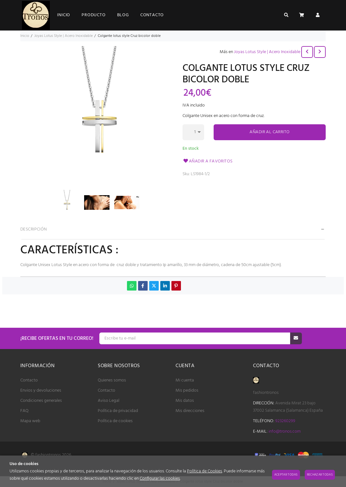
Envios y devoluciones (40, 390)
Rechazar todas (320, 474)
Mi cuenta (185, 380)
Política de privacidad (118, 411)
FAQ (24, 411)
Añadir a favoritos (208, 161)
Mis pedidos (187, 390)
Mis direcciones (190, 411)
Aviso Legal (108, 400)
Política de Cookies (204, 471)
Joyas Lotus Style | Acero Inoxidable (267, 52)
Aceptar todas (286, 474)
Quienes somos (112, 380)
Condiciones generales (41, 400)
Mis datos (185, 400)
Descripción (33, 229)
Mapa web (30, 421)
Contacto (29, 380)
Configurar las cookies (160, 478)
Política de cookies (115, 421)
